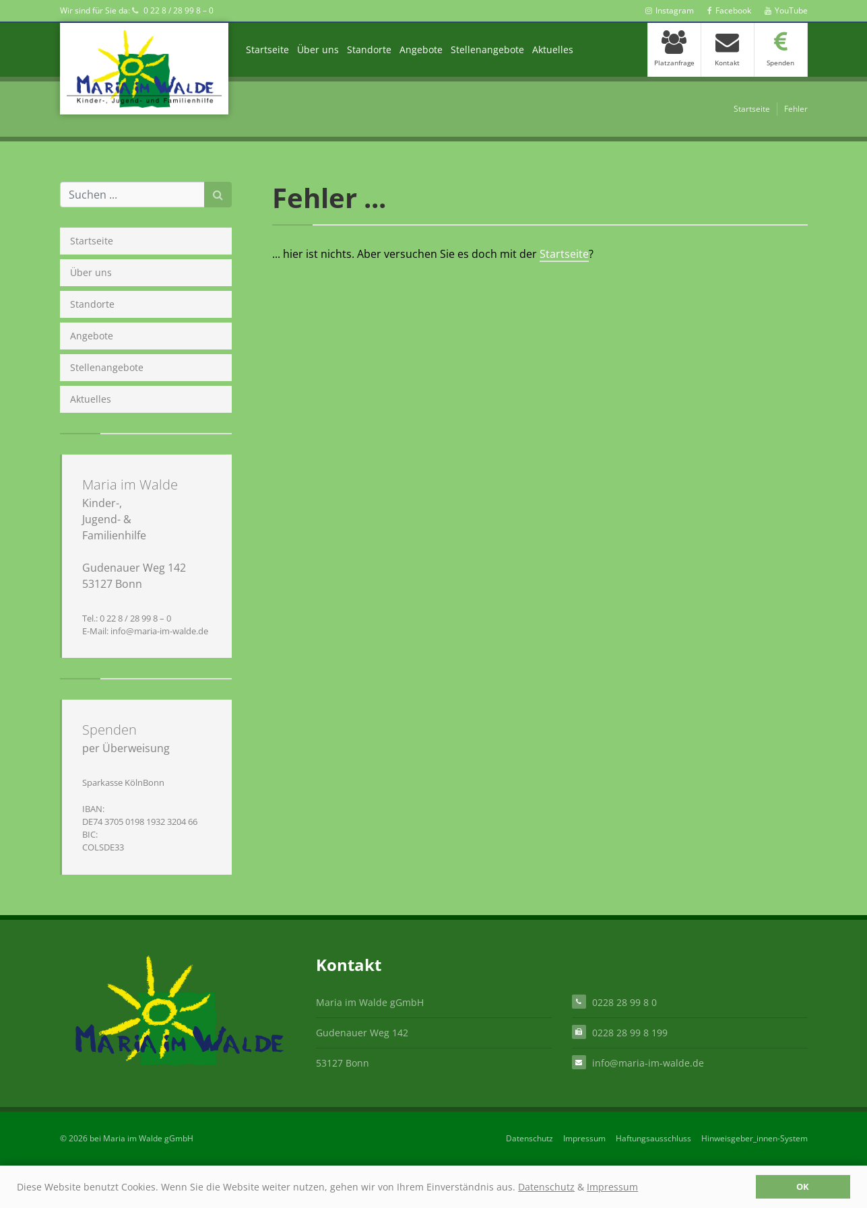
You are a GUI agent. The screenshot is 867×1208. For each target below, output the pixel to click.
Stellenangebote (487, 49)
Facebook (729, 10)
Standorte (369, 49)
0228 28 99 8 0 (624, 1002)
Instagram (669, 10)
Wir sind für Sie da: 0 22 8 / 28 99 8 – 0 (137, 10)
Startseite (267, 49)
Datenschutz (546, 1186)
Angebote (421, 49)
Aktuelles (552, 49)
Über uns (318, 49)
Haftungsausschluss (653, 1138)
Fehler (796, 108)
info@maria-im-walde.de (648, 1062)
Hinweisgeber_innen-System (754, 1138)
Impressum (612, 1186)
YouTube (786, 10)
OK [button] (802, 1187)
